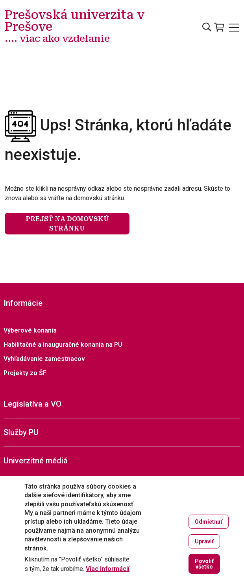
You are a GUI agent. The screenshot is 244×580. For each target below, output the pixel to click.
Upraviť (204, 541)
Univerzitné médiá (36, 460)
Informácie (23, 303)
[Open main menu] (234, 28)
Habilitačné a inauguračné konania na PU (63, 344)
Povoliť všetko (204, 564)
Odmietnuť (208, 522)
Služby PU (21, 432)
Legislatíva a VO (32, 404)
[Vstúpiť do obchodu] (219, 27)
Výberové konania (30, 330)
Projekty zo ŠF (25, 373)
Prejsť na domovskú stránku (67, 223)
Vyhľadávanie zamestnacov (44, 358)
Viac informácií (107, 569)
